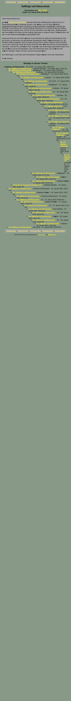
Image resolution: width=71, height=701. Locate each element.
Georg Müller (41, 234)
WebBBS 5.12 (52, 234)
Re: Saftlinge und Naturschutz (20, 68)
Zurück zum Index (35, 2)
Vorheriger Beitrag (47, 2)
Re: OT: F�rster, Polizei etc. (59, 110)
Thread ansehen (11, 2)
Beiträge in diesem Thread (35, 63)
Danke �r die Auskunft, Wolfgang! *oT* (27, 185)
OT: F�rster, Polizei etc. (53, 106)
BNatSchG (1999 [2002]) (17, 22)
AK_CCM (42, 10)
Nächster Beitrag (60, 2)
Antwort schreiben (23, 2)
